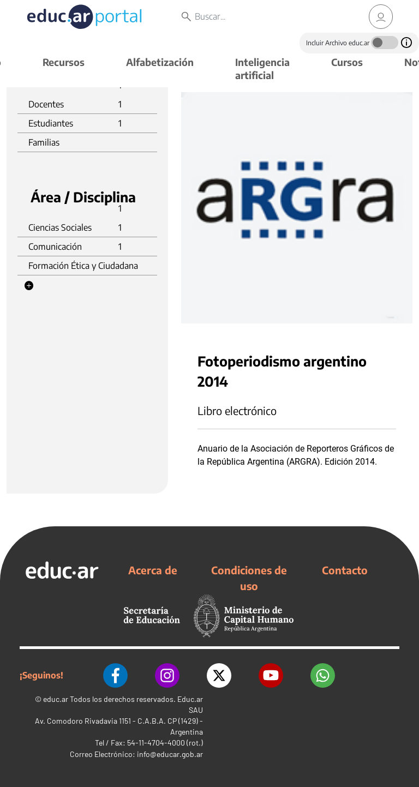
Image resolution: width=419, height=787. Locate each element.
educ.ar (55, 699)
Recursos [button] (64, 62)
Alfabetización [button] (160, 62)
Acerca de (152, 569)
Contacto (345, 569)
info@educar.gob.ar (170, 754)
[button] (28, 285)
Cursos (347, 62)
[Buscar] (267, 16)
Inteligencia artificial (262, 68)
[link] (381, 16)
